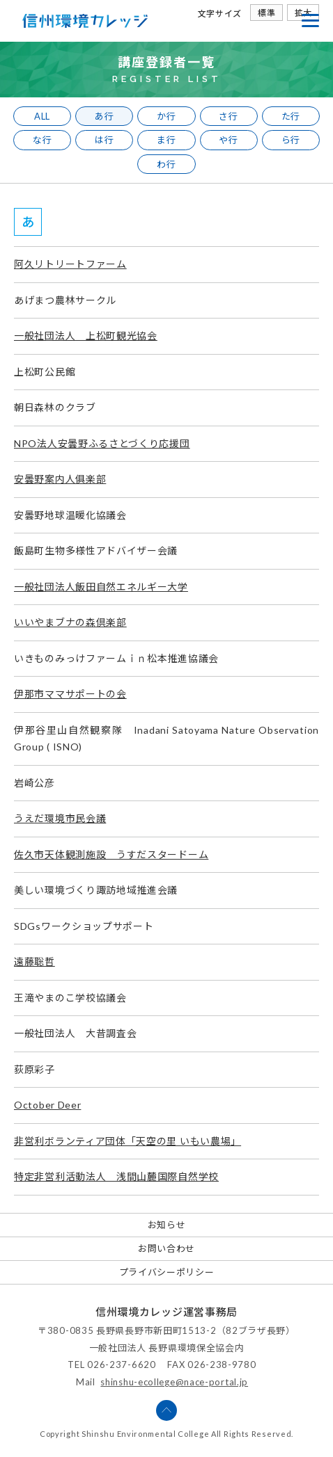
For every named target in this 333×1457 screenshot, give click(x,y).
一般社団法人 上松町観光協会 (85, 335)
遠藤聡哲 (34, 961)
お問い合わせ (166, 1248)
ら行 (290, 139)
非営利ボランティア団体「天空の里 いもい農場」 (127, 1141)
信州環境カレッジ (85, 21)
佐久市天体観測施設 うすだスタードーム (111, 854)
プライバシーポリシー (167, 1272)
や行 (228, 139)
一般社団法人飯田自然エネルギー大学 (101, 587)
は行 (104, 139)
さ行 (228, 116)
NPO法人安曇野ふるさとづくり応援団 (102, 443)
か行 (166, 116)
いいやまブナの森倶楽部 (70, 622)
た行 (290, 116)
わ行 (166, 164)
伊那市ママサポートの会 (70, 694)
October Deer (47, 1105)
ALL (42, 116)
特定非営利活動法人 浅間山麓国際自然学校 (116, 1176)
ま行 (166, 139)
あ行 (104, 116)
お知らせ (167, 1224)
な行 (42, 139)
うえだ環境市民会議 (60, 818)
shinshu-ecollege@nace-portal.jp (174, 1381)
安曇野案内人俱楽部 (60, 479)
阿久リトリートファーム (70, 264)
